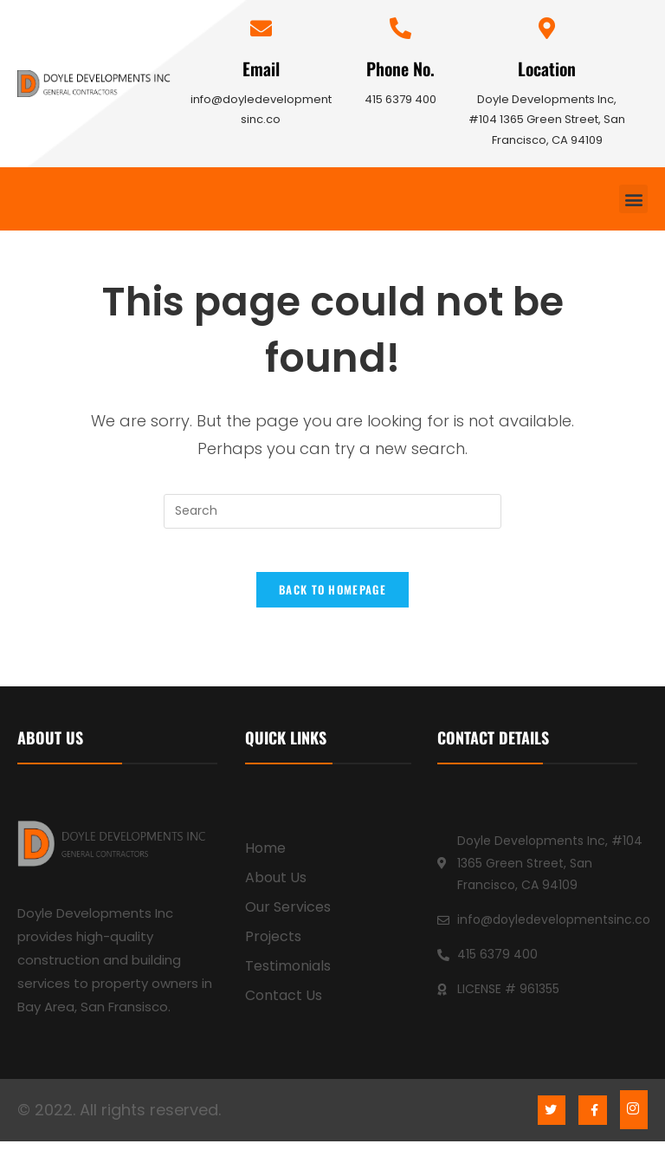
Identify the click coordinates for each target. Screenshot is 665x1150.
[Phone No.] (400, 28)
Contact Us (283, 1005)
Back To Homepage (332, 598)
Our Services (288, 916)
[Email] (261, 28)
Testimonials (288, 975)
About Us (276, 887)
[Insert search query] (332, 511)
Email (261, 68)
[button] (633, 199)
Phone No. (400, 68)
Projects (273, 946)
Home (265, 857)
